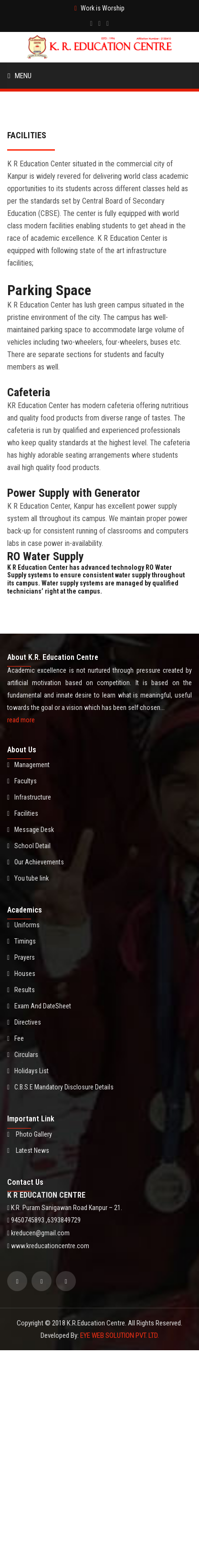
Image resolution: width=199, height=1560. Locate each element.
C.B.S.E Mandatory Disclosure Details (60, 1087)
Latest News (28, 1150)
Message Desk (30, 829)
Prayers (21, 957)
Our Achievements (35, 862)
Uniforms (23, 925)
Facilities (22, 813)
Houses (21, 973)
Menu (19, 76)
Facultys (22, 781)
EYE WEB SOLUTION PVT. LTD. (119, 1335)
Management (28, 765)
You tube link (28, 878)
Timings (21, 941)
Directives (24, 1022)
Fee (15, 1038)
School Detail (29, 846)
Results (21, 990)
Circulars (22, 1054)
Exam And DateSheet (39, 1006)
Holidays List (28, 1071)
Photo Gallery (29, 1134)
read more (21, 720)
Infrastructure (29, 797)
